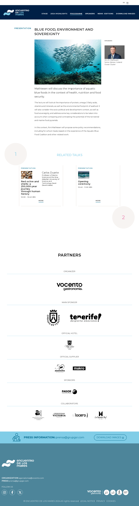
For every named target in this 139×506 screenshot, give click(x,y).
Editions (108, 14)
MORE (41, 200)
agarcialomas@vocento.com (31, 478)
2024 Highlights (58, 14)
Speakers (90, 14)
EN (127, 2)
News (100, 14)
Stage (45, 14)
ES (124, 2)
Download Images (125, 14)
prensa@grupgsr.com (70, 437)
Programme (76, 14)
